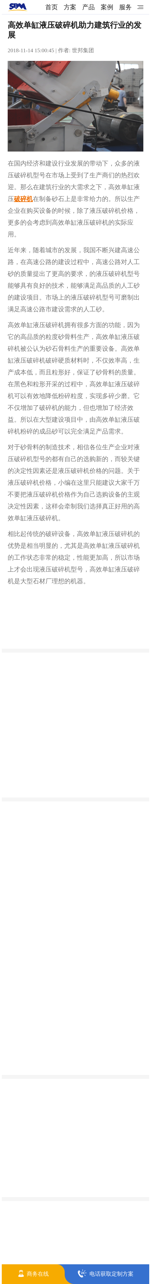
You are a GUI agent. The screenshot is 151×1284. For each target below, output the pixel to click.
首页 (51, 7)
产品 (88, 7)
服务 (125, 7)
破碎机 (23, 198)
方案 (70, 7)
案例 (107, 7)
